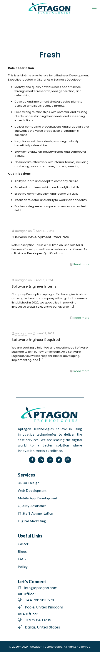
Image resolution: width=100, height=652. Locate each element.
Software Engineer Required (36, 339)
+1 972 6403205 (38, 620)
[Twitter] (59, 460)
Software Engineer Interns (34, 286)
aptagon (21, 231)
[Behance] (50, 460)
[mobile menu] (94, 8)
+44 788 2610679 (39, 600)
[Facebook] (32, 460)
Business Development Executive (40, 237)
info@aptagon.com (40, 587)
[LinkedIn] (41, 460)
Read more (81, 264)
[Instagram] (68, 460)
